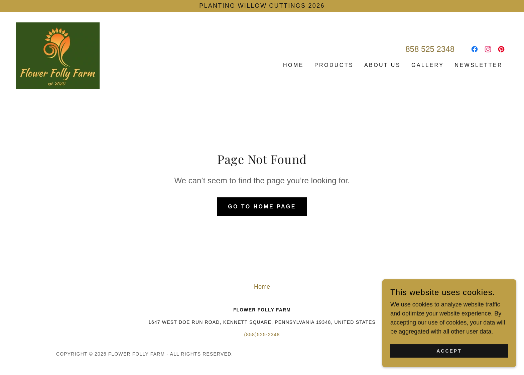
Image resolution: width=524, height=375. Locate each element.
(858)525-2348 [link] (262, 334)
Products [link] (334, 65)
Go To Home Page (262, 206)
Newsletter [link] (478, 65)
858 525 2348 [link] (429, 49)
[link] (58, 55)
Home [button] (262, 286)
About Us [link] (382, 65)
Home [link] (293, 65)
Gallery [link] (427, 65)
